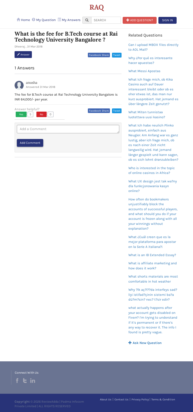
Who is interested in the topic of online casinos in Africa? (151, 170)
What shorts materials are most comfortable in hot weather (153, 278)
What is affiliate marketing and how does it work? (152, 265)
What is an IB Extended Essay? (152, 255)
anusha (31, 82)
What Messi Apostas (144, 71)
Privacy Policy (140, 399)
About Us (105, 399)
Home (23, 20)
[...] (106, 20)
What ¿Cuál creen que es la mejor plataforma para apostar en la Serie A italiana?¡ (152, 242)
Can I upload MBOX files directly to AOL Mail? (153, 47)
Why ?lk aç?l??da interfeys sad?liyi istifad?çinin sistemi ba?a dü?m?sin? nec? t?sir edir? (152, 295)
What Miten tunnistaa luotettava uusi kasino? (146, 114)
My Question (44, 20)
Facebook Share (99, 55)
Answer (23, 54)
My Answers (69, 20)
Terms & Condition (163, 399)
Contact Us (121, 399)
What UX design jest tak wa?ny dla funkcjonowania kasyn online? (152, 186)
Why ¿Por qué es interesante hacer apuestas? (150, 60)
